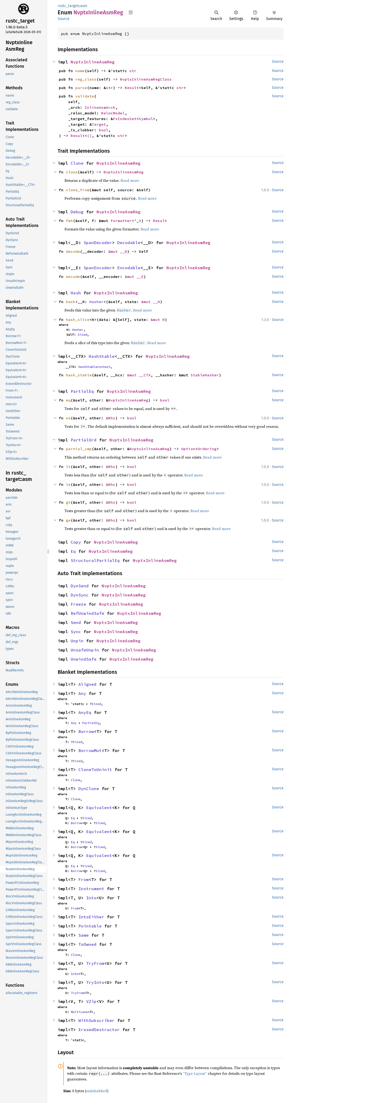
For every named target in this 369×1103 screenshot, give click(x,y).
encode (73, 276)
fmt (69, 220)
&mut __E (134, 276)
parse (81, 87)
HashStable (102, 356)
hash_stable (79, 375)
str (132, 70)
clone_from (77, 189)
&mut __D (117, 251)
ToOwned (87, 944)
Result (132, 87)
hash (70, 301)
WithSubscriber (96, 1020)
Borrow (86, 731)
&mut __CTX (139, 375)
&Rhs (110, 418)
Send (76, 622)
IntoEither (91, 917)
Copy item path (131, 12)
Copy (76, 542)
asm (83, 6)
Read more (129, 180)
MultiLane (79, 1012)
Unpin (77, 640)
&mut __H (150, 301)
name (80, 70)
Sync (76, 631)
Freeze (78, 604)
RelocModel (113, 113)
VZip (91, 1001)
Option (188, 448)
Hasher (96, 301)
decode (73, 251)
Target (99, 124)
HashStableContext (94, 367)
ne (68, 418)
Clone (77, 163)
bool (103, 130)
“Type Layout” (195, 1073)
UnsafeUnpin (85, 650)
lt (68, 466)
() (89, 135)
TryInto (95, 982)
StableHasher (205, 375)
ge (68, 520)
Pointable (90, 926)
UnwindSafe (83, 659)
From (83, 879)
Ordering (207, 448)
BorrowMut (90, 750)
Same (83, 935)
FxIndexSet (124, 118)
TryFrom (95, 963)
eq (68, 400)
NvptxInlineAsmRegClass (146, 79)
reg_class (85, 79)
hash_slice (77, 319)
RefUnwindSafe (87, 613)
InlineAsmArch (100, 107)
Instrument (91, 888)
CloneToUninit (95, 769)
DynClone (88, 788)
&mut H (158, 319)
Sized (82, 334)
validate (84, 96)
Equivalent (99, 807)
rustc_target (68, 6)
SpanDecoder (98, 242)
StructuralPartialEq (95, 560)
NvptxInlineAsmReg (93, 62)
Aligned (87, 684)
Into (91, 897)
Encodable (128, 267)
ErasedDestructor (99, 1029)
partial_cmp (79, 448)
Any (82, 693)
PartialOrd (83, 440)
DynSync (80, 595)
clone (72, 172)
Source (63, 18)
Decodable (128, 242)
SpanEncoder (98, 267)
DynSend (80, 586)
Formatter (121, 220)
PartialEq (82, 391)
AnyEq (84, 712)
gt (68, 502)
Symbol (146, 118)
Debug (77, 211)
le (68, 484)
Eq (73, 551)
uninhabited (96, 1090)
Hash (76, 293)
